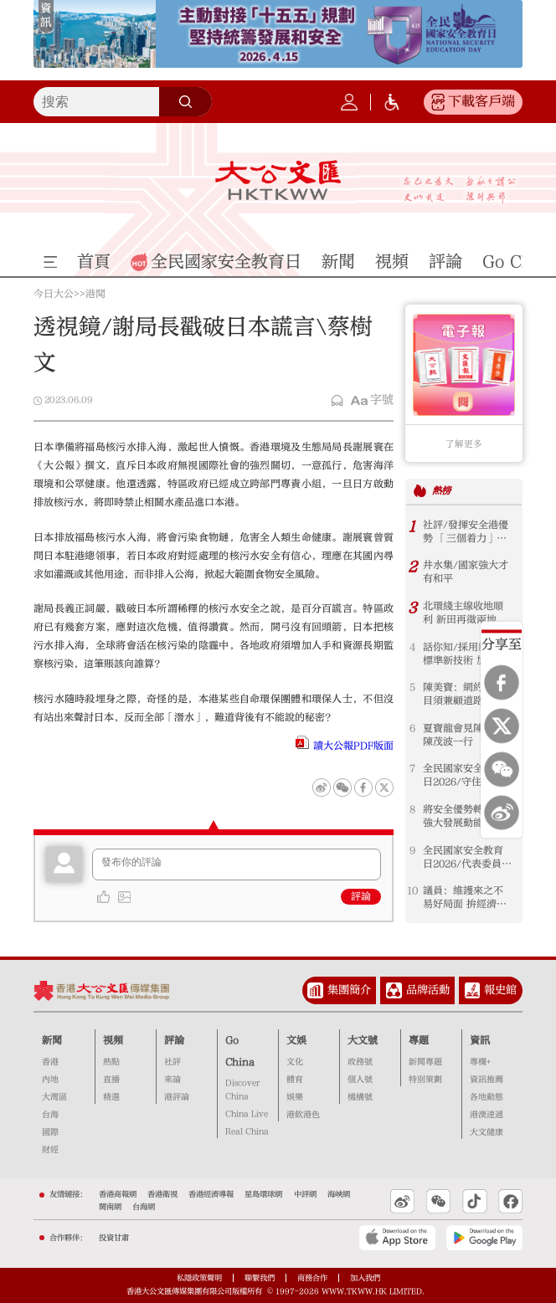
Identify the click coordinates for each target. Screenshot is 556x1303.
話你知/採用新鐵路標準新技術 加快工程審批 (465, 654)
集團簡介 (349, 990)
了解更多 (463, 444)
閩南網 (110, 1207)
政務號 (360, 1062)
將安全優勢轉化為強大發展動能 (463, 815)
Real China (247, 1131)
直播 (111, 1080)
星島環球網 (263, 1194)
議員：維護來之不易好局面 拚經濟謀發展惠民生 (465, 898)
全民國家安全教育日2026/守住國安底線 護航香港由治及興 (467, 775)
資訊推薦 (486, 1080)
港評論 (176, 1097)
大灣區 (54, 1097)
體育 (294, 1080)
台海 (50, 1115)
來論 (172, 1080)
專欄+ (480, 1062)
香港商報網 (117, 1194)
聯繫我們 (260, 1278)
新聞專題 (425, 1062)
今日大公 (53, 294)
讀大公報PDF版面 (353, 746)
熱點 (111, 1062)
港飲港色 (303, 1115)
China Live (246, 1114)
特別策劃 (425, 1080)
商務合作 (312, 1278)
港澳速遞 (486, 1115)
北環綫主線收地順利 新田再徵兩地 (463, 612)
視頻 (113, 1040)
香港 (50, 1062)
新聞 (52, 1040)
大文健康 (486, 1132)
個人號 (360, 1080)
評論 (361, 896)
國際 (50, 1132)
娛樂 (294, 1097)
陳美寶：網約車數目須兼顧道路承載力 (463, 694)
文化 (294, 1062)
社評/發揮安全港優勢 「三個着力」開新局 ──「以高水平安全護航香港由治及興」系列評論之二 (465, 532)
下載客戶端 (481, 101)
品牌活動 (428, 990)
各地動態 (486, 1097)
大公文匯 (278, 180)
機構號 (360, 1097)
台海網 (143, 1207)
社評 (172, 1062)
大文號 (363, 1040)
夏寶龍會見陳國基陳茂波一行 (463, 734)
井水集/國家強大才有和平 (465, 571)
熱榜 (441, 490)
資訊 (480, 1040)
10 (412, 890)
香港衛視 (162, 1194)
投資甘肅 (114, 1238)
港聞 (95, 294)
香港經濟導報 (211, 1194)
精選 (111, 1097)
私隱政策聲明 (199, 1278)
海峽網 (338, 1194)
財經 (50, 1150)
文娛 (296, 1040)
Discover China (242, 1089)
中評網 (305, 1194)
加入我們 (365, 1278)
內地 (50, 1080)
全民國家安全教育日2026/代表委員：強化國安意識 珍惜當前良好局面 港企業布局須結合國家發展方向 (467, 857)
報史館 (500, 990)
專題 (419, 1040)
